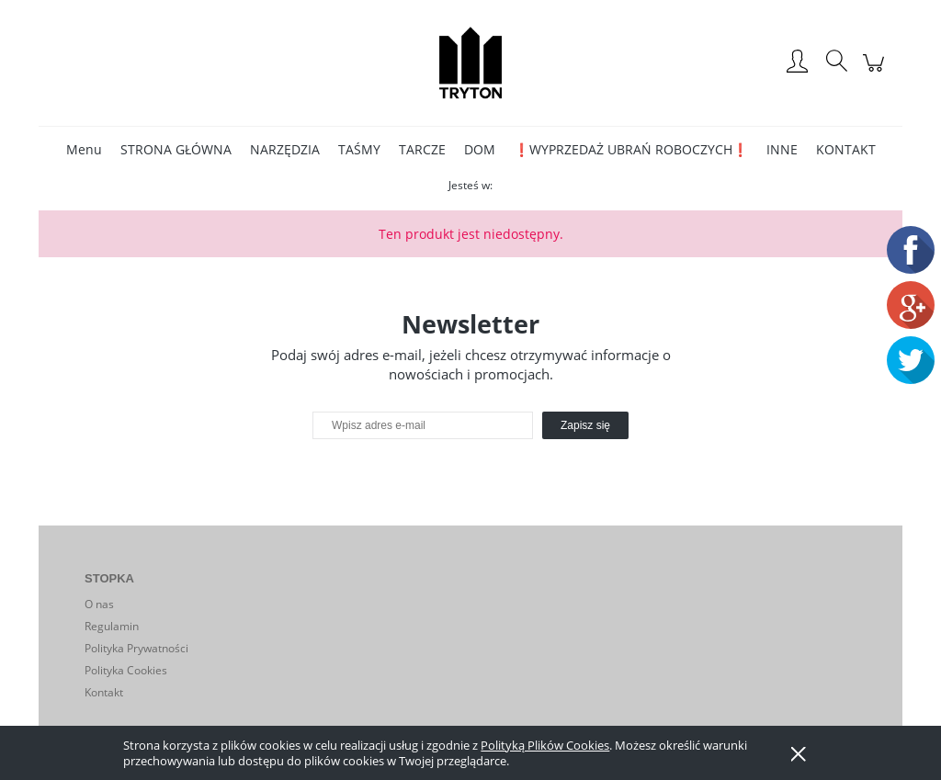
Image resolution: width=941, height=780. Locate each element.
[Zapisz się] (585, 425)
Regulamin (112, 626)
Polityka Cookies (126, 670)
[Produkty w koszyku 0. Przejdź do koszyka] (876, 72)
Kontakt (104, 692)
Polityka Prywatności (136, 648)
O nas (99, 604)
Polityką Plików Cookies (545, 745)
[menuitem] (84, 149)
